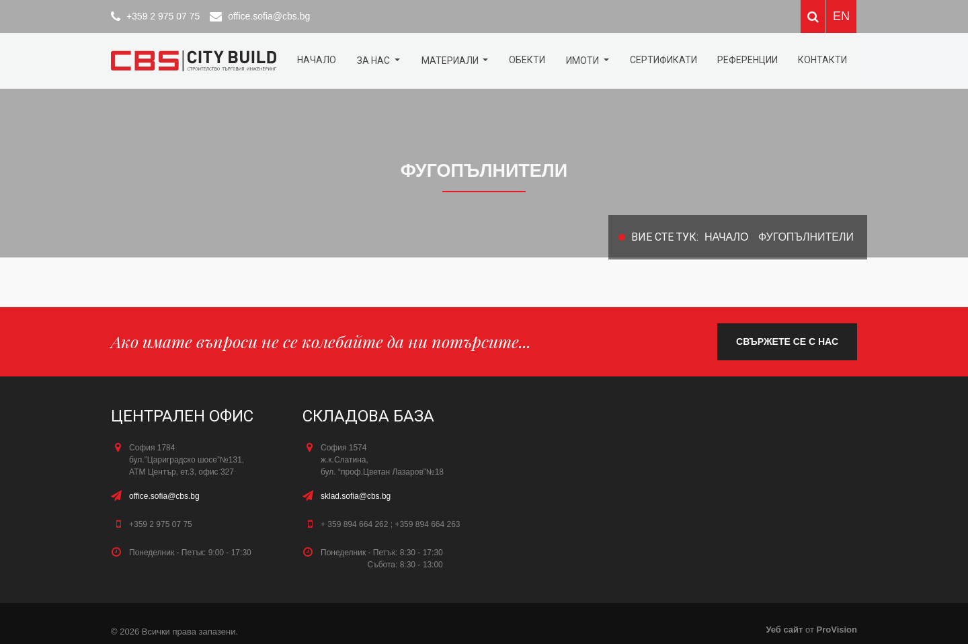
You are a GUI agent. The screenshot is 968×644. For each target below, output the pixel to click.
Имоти (583, 60)
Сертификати (663, 59)
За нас (374, 60)
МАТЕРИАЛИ (451, 60)
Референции (747, 59)
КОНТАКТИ (822, 59)
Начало (316, 59)
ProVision (837, 630)
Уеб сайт (785, 630)
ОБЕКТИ (527, 59)
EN (841, 16)
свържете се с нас (787, 341)
